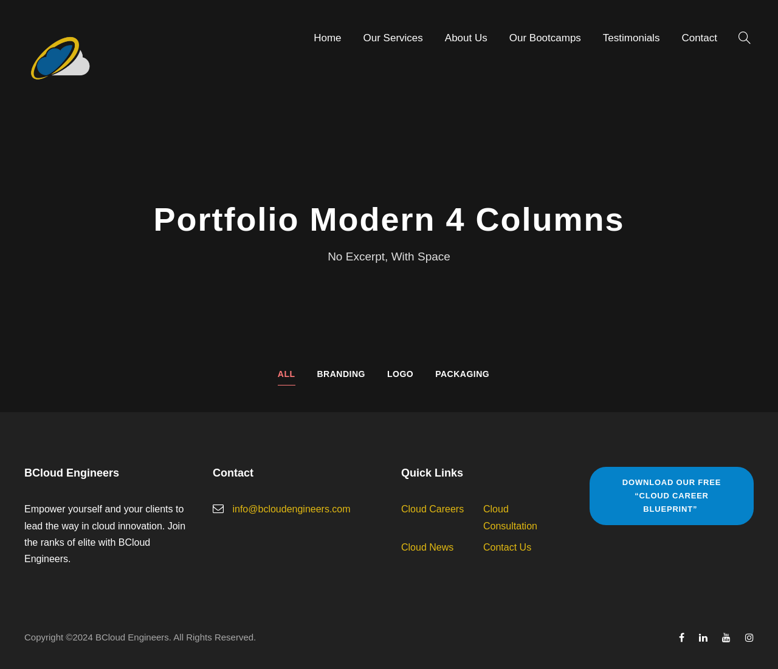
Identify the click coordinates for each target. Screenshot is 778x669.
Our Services (393, 38)
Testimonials (631, 38)
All (286, 374)
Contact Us (507, 547)
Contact (699, 38)
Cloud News (427, 547)
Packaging (462, 374)
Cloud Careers (432, 509)
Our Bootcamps (545, 38)
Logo (400, 374)
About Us (466, 38)
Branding (341, 374)
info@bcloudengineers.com (291, 509)
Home (327, 38)
